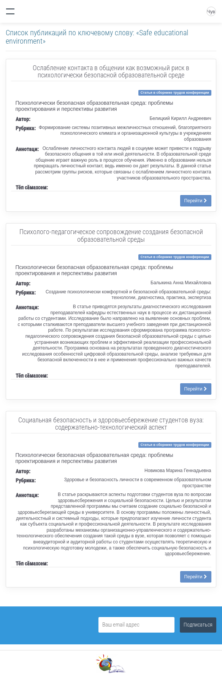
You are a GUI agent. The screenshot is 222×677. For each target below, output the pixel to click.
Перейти (195, 200)
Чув (211, 11)
